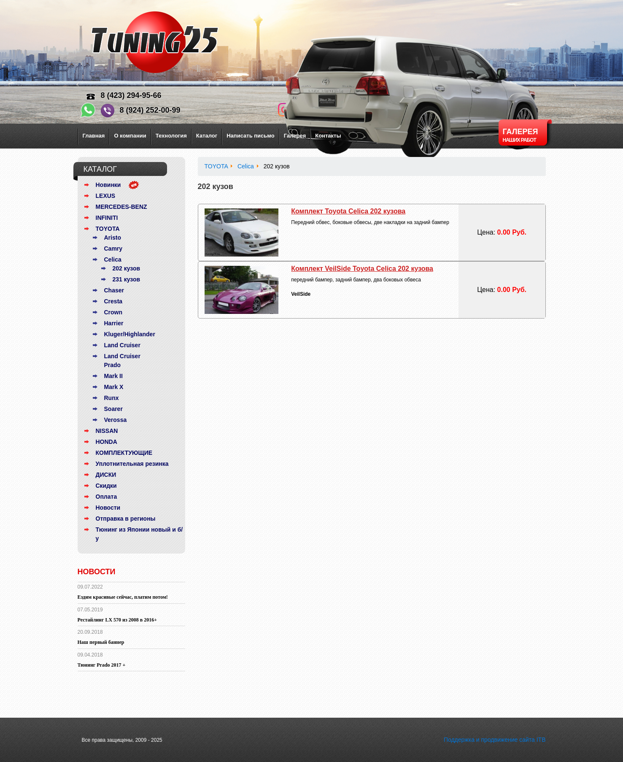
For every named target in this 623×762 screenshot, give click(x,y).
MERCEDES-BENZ (121, 206)
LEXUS (106, 195)
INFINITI (107, 217)
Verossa (115, 419)
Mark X (114, 387)
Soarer (113, 408)
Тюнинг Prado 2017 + (102, 665)
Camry (113, 248)
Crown (113, 312)
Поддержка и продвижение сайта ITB (495, 739)
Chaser (114, 290)
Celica (112, 259)
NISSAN (107, 430)
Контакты (328, 135)
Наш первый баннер (101, 642)
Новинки (108, 184)
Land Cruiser (122, 345)
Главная (94, 135)
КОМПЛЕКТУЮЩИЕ (124, 452)
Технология (171, 135)
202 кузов (126, 268)
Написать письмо (251, 135)
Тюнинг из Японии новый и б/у (139, 534)
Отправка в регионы (126, 518)
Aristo (112, 237)
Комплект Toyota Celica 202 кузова (348, 211)
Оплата (106, 496)
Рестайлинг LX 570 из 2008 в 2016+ (117, 620)
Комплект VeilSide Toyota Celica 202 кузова (362, 268)
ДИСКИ (106, 474)
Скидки (106, 485)
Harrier (114, 323)
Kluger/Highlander (129, 334)
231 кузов (126, 279)
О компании (130, 135)
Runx (111, 398)
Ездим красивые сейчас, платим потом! (123, 597)
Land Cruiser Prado (122, 360)
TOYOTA (108, 228)
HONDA (106, 441)
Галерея (295, 135)
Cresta (113, 301)
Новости (108, 507)
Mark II (113, 376)
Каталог (206, 135)
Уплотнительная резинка (132, 463)
